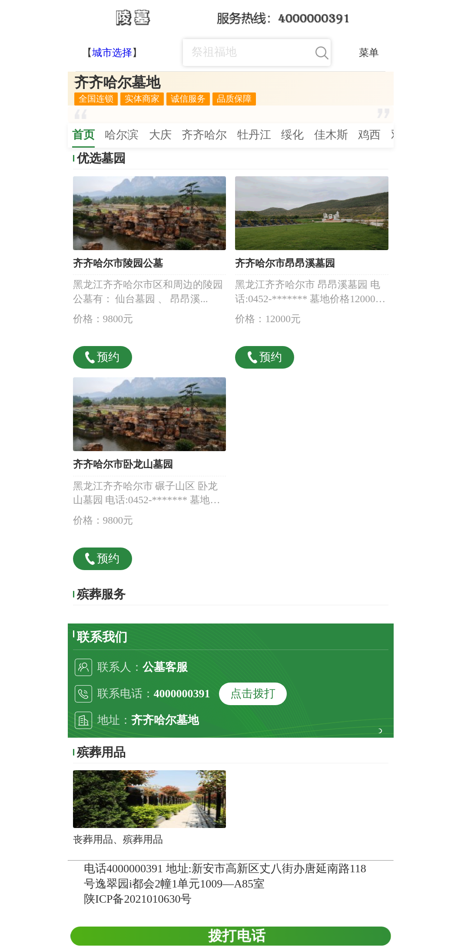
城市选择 (112, 52)
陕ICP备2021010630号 (138, 899)
